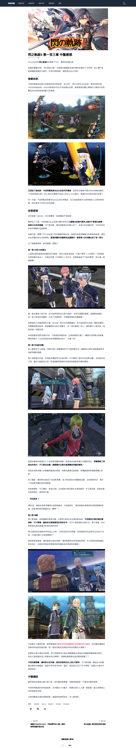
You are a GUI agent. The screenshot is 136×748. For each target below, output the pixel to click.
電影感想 (41, 3)
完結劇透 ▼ (35, 499)
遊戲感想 (31, 3)
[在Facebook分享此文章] (38, 709)
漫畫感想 (51, 3)
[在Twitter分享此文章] (30, 709)
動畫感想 (21, 3)
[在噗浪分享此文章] (45, 709)
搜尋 (59, 3)
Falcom (44, 704)
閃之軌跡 (58, 704)
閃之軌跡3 (66, 704)
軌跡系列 (50, 704)
